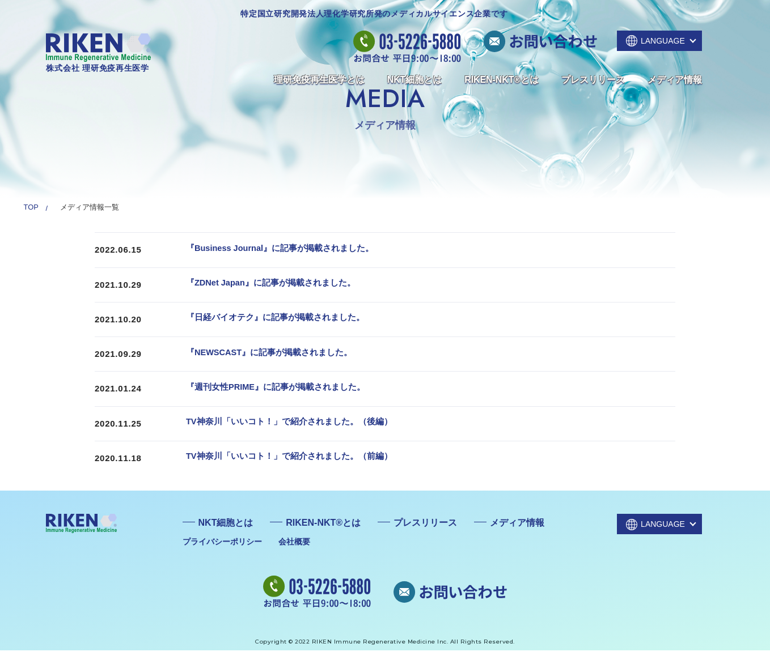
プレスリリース (593, 79)
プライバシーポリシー (222, 546)
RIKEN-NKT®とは (501, 79)
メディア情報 (675, 79)
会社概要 (294, 546)
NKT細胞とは (414, 79)
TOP (31, 207)
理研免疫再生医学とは (319, 79)
